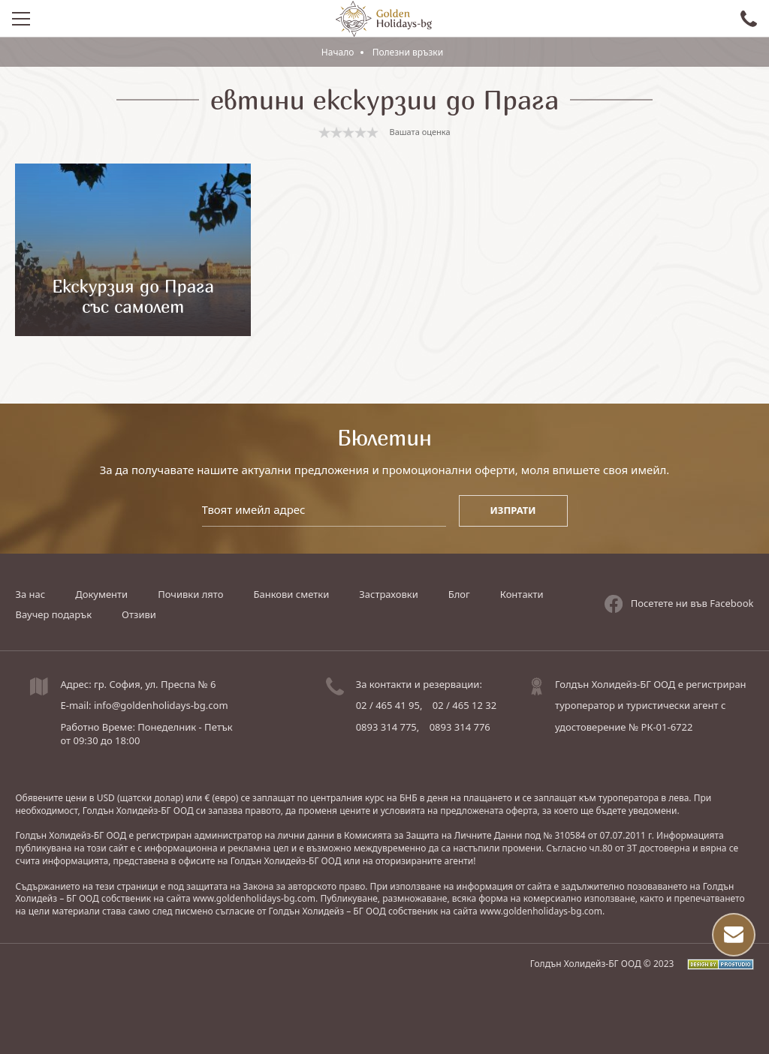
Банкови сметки (291, 594)
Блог (459, 594)
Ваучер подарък (53, 614)
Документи (101, 594)
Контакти (522, 594)
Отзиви (139, 614)
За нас (30, 594)
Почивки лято (190, 594)
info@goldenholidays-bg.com (161, 705)
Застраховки (388, 594)
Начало (337, 52)
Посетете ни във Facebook (679, 604)
